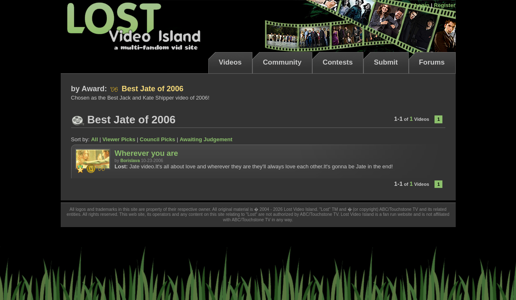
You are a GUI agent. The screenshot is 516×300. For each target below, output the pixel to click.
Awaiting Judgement (206, 139)
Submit (385, 62)
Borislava (130, 160)
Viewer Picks (118, 139)
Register (444, 5)
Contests (338, 62)
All (94, 139)
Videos (230, 62)
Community (282, 62)
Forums (432, 62)
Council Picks (157, 139)
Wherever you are (146, 153)
